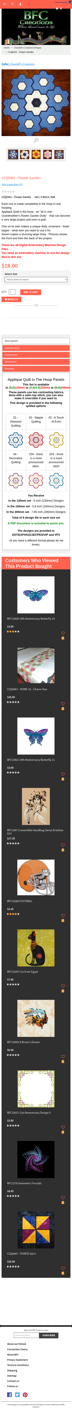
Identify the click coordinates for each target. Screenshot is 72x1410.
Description (11, 341)
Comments (11, 355)
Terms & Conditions (18, 1365)
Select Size (11, 274)
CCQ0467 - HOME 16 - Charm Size (27, 689)
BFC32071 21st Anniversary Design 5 (29, 1113)
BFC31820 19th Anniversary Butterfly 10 (31, 619)
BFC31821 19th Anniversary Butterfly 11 (31, 760)
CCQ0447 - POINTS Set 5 (21, 1254)
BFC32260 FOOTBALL (20, 901)
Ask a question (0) (12, 184)
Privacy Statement (17, 1360)
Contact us (13, 1381)
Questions (11, 362)
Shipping (12, 1370)
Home (7, 47)
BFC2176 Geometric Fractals (24, 1183)
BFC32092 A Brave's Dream (23, 1042)
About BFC (13, 1354)
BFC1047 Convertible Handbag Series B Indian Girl (35, 832)
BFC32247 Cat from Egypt (22, 972)
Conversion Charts (17, 1349)
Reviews (9, 368)
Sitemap (12, 1376)
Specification (12, 348)
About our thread (16, 1344)
